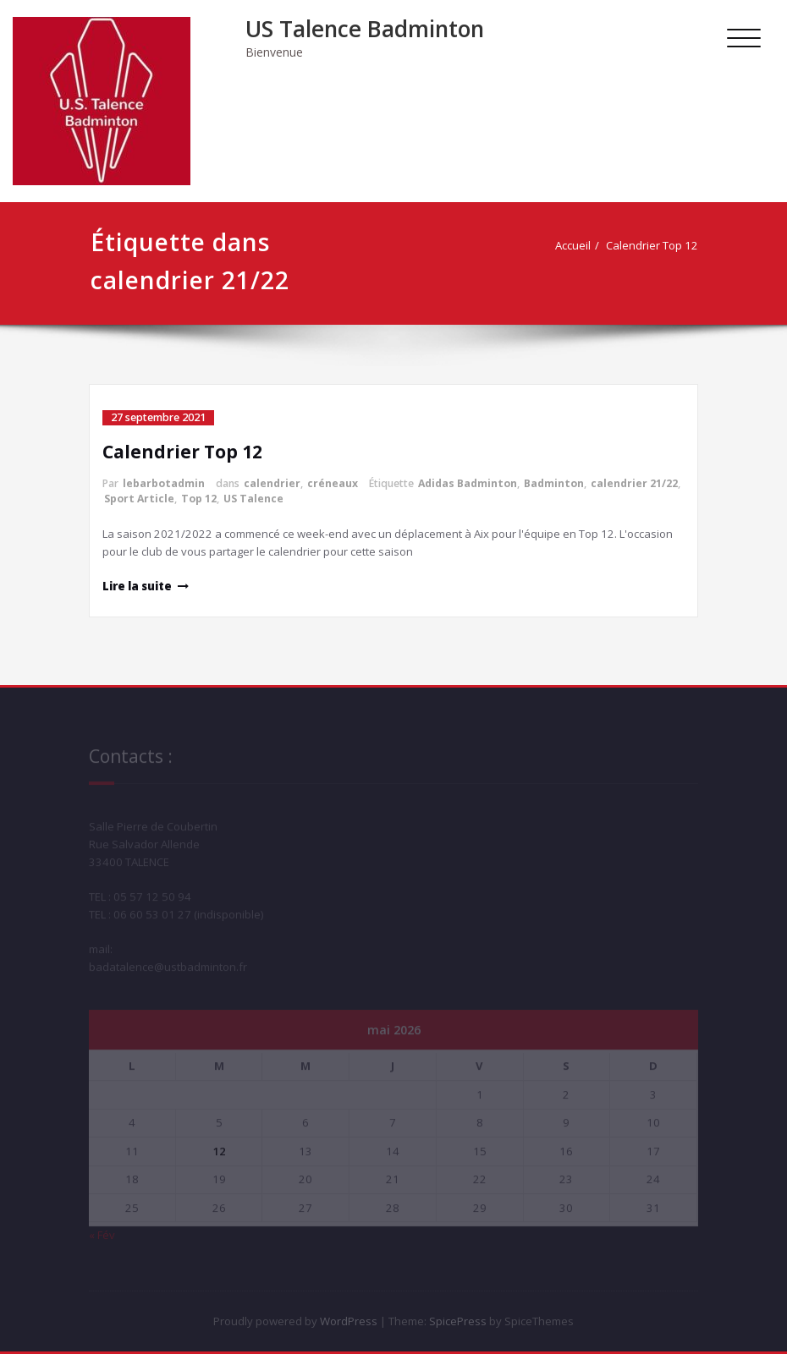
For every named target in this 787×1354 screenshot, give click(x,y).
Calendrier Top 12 (655, 245)
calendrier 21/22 (634, 483)
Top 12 (199, 498)
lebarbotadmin (164, 483)
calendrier (272, 483)
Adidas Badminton (467, 483)
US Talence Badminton (364, 29)
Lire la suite (137, 586)
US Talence (253, 498)
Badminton (554, 483)
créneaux (332, 483)
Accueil (576, 245)
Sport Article (139, 498)
